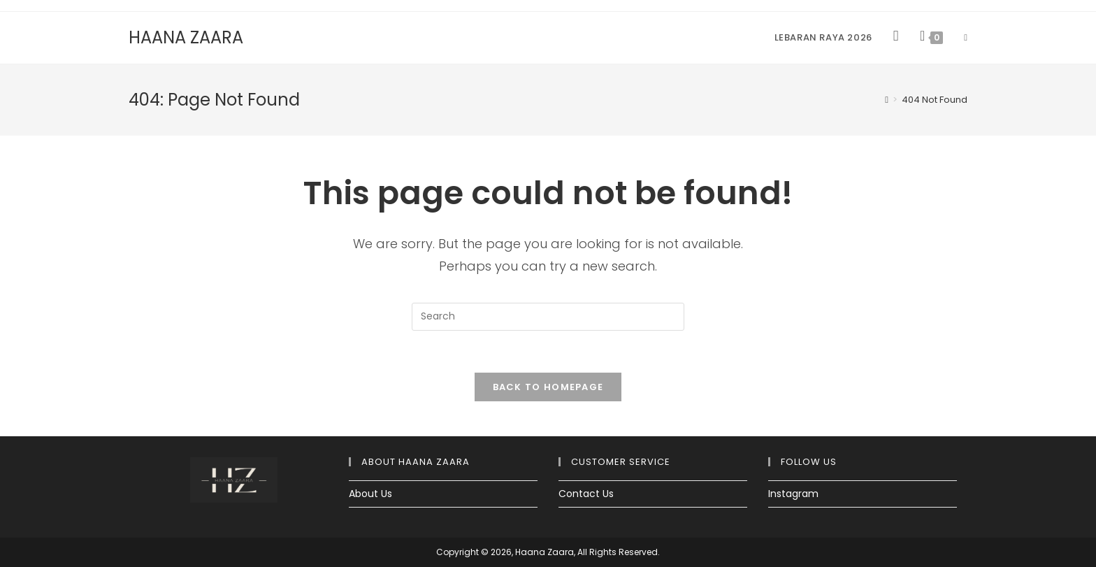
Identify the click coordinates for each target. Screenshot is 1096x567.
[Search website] (965, 38)
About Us (370, 494)
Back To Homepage (548, 387)
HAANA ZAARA (186, 37)
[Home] (886, 99)
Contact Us (586, 494)
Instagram (793, 494)
